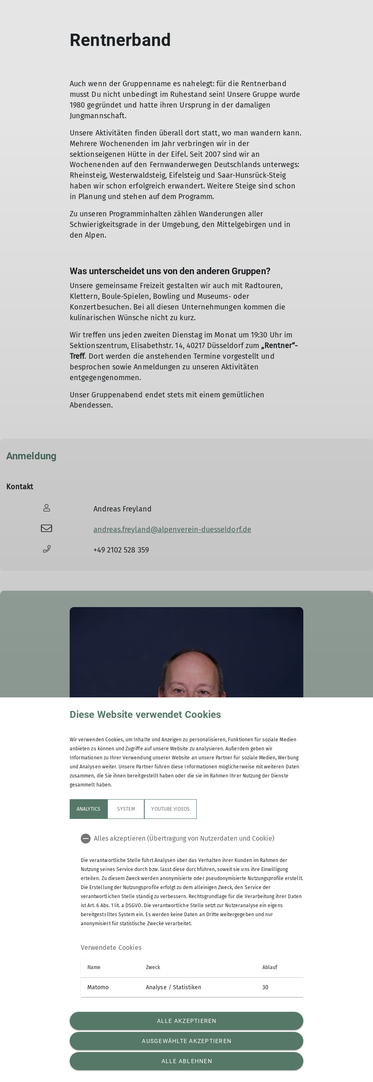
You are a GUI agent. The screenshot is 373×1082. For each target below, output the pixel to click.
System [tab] (125, 809)
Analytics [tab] (88, 809)
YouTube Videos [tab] (170, 809)
